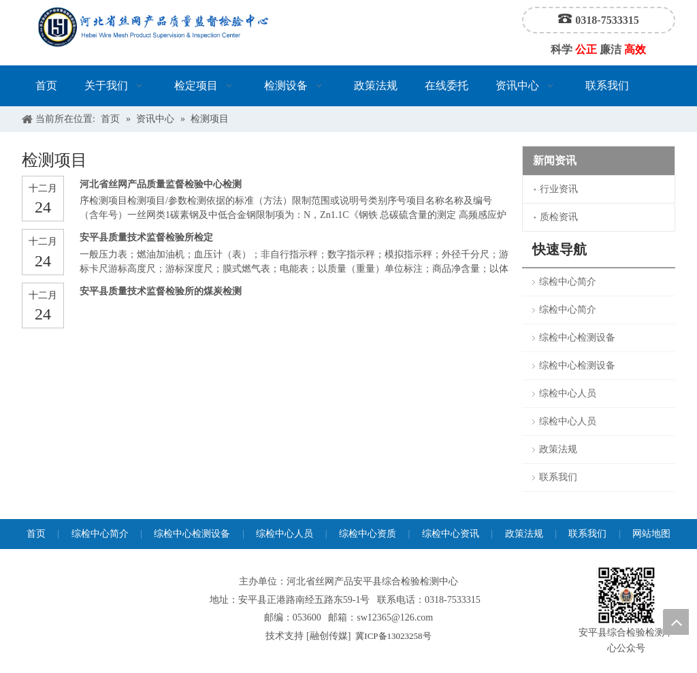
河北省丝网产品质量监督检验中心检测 (161, 184)
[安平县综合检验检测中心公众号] (626, 595)
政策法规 (558, 449)
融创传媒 (329, 636)
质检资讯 (559, 217)
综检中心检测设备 (577, 337)
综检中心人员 (567, 393)
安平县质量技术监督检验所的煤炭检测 (161, 291)
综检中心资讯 (450, 534)
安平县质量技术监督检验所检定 (146, 237)
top (676, 622)
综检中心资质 (367, 534)
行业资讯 (559, 189)
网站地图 (651, 534)
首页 (36, 534)
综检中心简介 (567, 282)
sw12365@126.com (395, 617)
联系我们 (558, 477)
